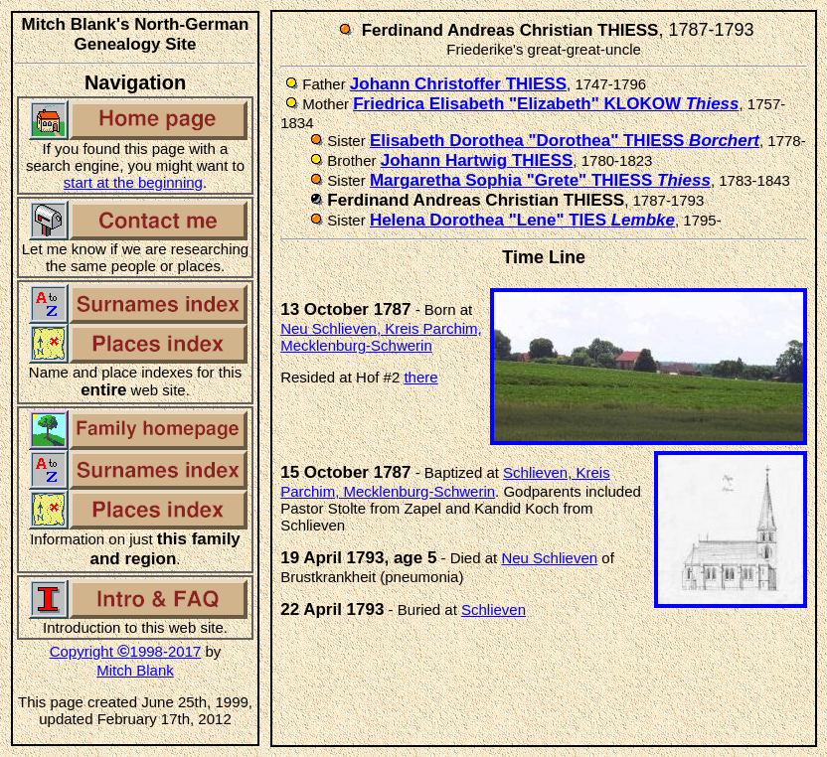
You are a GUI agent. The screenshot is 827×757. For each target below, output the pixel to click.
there (420, 377)
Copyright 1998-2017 (126, 651)
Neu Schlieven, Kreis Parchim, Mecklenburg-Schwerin (381, 337)
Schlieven (493, 609)
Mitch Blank (135, 670)
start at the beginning (133, 182)
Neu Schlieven (549, 557)
